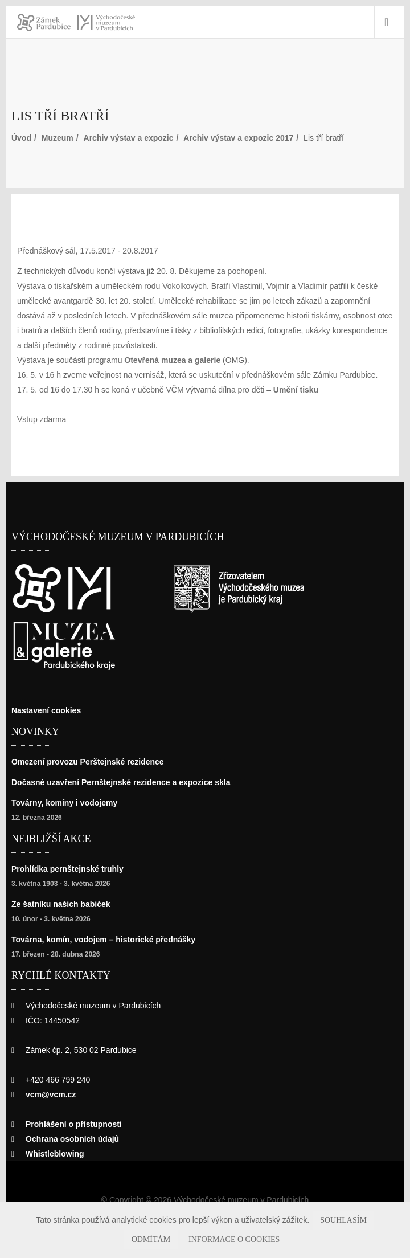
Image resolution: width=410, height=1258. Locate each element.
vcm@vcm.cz (52, 1094)
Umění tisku (304, 389)
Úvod (21, 137)
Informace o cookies (205, 1239)
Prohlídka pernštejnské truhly (72, 868)
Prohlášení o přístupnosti (77, 1123)
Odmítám (376, 1220)
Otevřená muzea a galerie (182, 359)
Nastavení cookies (49, 710)
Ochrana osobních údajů (75, 1138)
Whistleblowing (57, 1153)
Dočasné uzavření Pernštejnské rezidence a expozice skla (129, 782)
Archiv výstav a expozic (138, 137)
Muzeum (61, 137)
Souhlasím (325, 1220)
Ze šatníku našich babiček (64, 903)
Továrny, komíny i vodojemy (68, 802)
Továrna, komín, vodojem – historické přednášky (111, 939)
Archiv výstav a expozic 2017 (256, 137)
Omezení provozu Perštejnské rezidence (94, 761)
